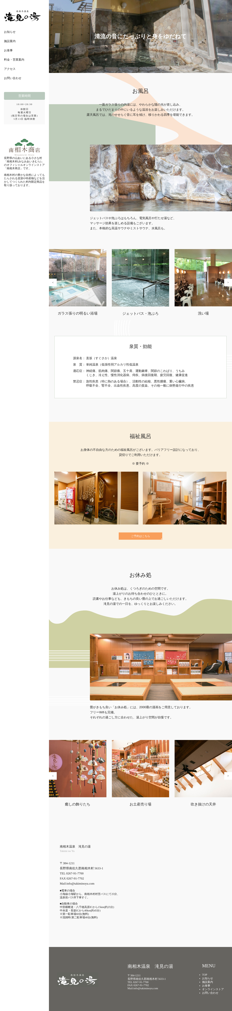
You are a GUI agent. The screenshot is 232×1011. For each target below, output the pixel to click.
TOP (204, 974)
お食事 (8, 50)
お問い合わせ (12, 78)
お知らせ (10, 31)
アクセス (10, 68)
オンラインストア (213, 989)
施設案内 (10, 41)
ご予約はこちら (140, 536)
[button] (53, 282)
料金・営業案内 (14, 59)
